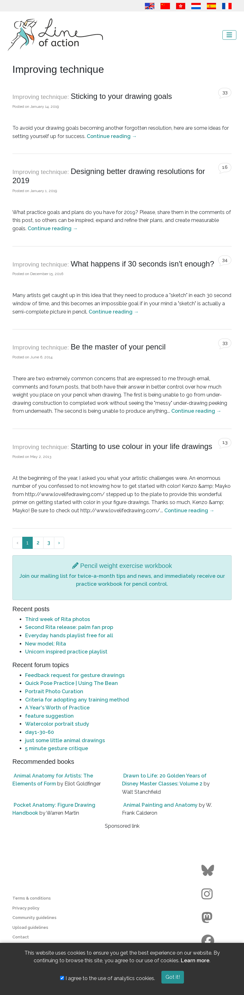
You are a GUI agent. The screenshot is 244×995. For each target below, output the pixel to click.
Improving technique (39, 96)
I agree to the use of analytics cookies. (107, 978)
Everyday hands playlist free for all (69, 635)
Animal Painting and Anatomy (160, 805)
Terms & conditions (31, 898)
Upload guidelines (30, 927)
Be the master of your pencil (118, 346)
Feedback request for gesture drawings (75, 675)
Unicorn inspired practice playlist (66, 652)
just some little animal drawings (65, 740)
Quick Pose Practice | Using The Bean (71, 683)
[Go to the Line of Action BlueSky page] (208, 870)
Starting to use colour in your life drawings (141, 446)
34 (225, 260)
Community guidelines (34, 917)
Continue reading (112, 136)
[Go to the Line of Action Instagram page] (208, 894)
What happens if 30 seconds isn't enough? (142, 263)
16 (224, 167)
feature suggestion (49, 716)
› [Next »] (59, 543)
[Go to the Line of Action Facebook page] (208, 941)
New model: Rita (45, 644)
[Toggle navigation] (229, 35)
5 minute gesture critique (56, 748)
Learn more (195, 960)
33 (224, 92)
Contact (20, 937)
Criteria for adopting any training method (77, 700)
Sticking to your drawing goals (121, 96)
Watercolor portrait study (57, 724)
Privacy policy (25, 908)
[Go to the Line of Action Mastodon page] (208, 918)
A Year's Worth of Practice (57, 708)
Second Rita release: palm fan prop (69, 627)
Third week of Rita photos (57, 619)
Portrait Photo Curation (54, 691)
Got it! (173, 977)
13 (224, 442)
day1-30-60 (39, 732)
